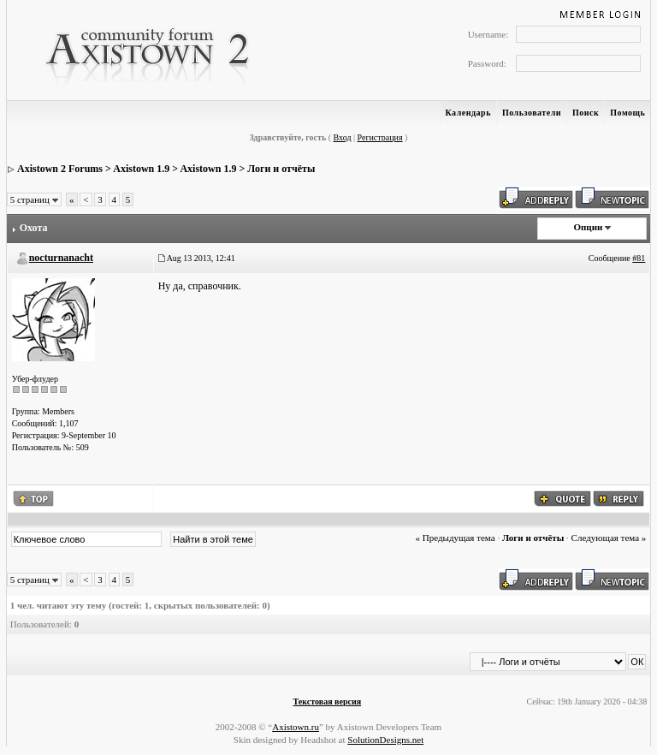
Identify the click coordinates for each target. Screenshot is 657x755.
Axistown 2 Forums (60, 169)
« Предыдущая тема (454, 537)
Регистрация (380, 137)
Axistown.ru (295, 727)
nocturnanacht (61, 258)
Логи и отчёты (281, 169)
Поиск (585, 112)
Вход (343, 137)
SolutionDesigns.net (385, 739)
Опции (587, 227)
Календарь (468, 112)
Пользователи (531, 112)
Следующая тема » (609, 537)
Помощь (627, 112)
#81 (638, 258)
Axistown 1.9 (141, 169)
